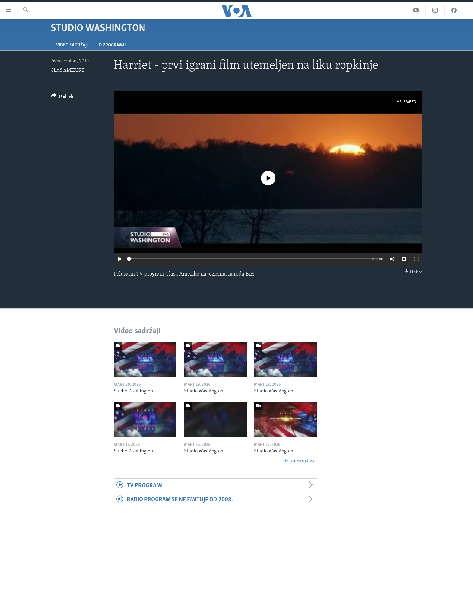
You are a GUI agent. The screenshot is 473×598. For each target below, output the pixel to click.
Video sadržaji (72, 45)
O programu (112, 45)
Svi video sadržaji (300, 461)
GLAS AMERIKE (67, 70)
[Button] (62, 97)
